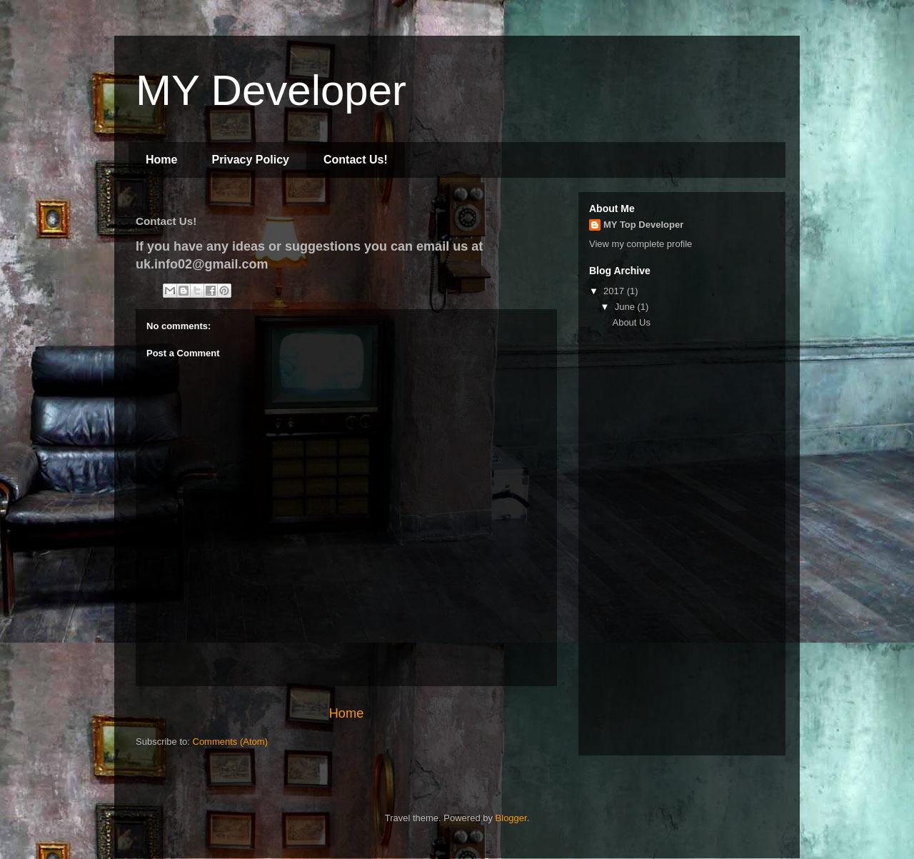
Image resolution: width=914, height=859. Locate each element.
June (626, 306)
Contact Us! (355, 160)
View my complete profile (640, 243)
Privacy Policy (250, 160)
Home (161, 160)
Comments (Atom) (230, 741)
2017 (615, 291)
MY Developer (271, 90)
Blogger (511, 818)
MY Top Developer (643, 224)
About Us (631, 322)
